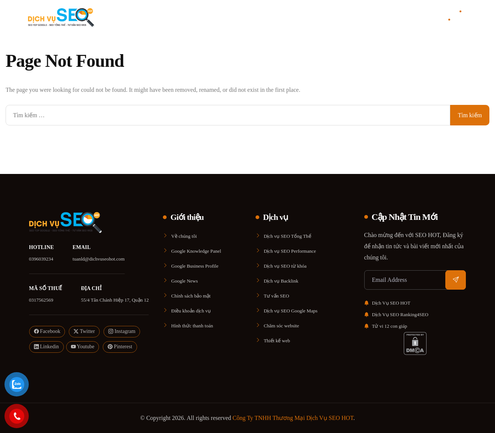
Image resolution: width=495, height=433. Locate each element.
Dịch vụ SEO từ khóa (285, 266)
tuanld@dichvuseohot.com (98, 259)
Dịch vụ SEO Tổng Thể (287, 236)
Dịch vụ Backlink (281, 281)
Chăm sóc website (281, 325)
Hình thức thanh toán (192, 325)
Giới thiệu (223, 17)
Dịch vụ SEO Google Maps (291, 311)
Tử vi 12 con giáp (385, 326)
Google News (184, 281)
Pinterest (120, 347)
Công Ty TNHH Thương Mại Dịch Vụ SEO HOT (293, 418)
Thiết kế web (277, 340)
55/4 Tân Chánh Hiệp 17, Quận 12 (115, 300)
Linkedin (46, 347)
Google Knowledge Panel (196, 251)
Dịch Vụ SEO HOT (387, 303)
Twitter (84, 331)
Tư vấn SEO (276, 296)
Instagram (121, 331)
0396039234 (41, 259)
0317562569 (41, 300)
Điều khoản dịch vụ (191, 311)
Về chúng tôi (184, 236)
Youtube (83, 347)
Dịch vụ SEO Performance (290, 251)
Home (202, 17)
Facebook (47, 331)
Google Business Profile (194, 266)
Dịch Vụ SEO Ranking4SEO (396, 314)
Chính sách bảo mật (190, 296)
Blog (273, 17)
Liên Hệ (290, 17)
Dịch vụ (251, 17)
